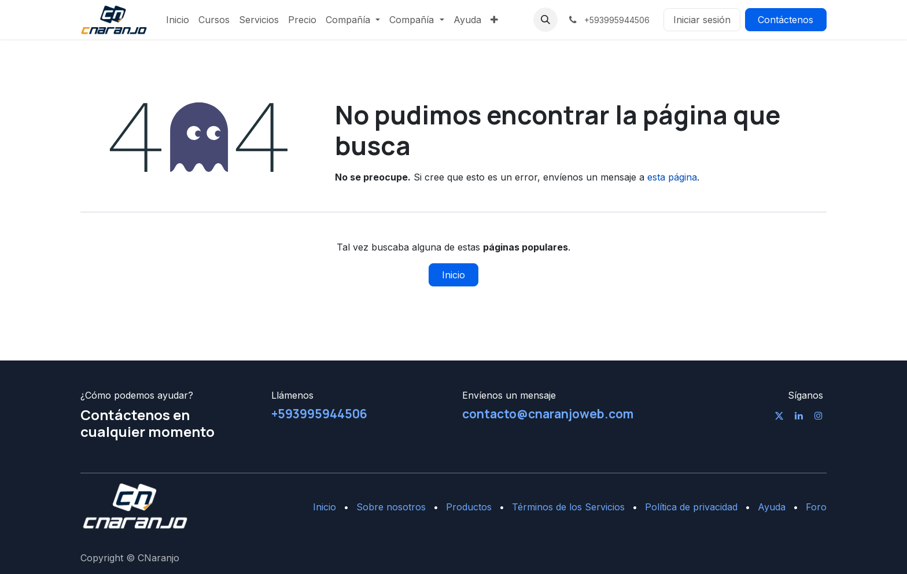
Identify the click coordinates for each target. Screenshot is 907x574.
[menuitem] (177, 19)
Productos (469, 507)
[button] (545, 20)
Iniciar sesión (702, 19)
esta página (672, 177)
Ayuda (772, 507)
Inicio (453, 275)
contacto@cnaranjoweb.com (547, 414)
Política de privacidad (691, 507)
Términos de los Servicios (568, 507)
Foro (816, 507)
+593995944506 (319, 414)
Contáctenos (785, 19)
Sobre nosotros (391, 507)
